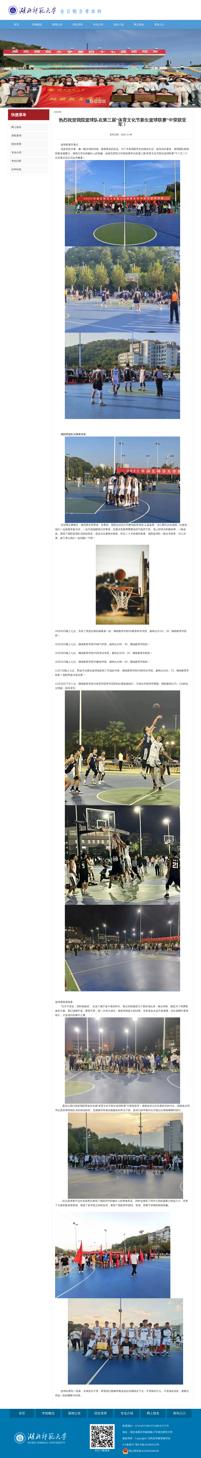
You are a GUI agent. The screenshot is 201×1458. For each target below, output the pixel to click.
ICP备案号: (128, 1444)
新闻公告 (57, 24)
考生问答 (16, 161)
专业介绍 (98, 24)
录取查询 (16, 135)
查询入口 (159, 24)
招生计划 (119, 24)
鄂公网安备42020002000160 (143, 1451)
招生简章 (78, 24)
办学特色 (16, 169)
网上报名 (139, 24)
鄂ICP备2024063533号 (147, 1444)
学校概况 (37, 24)
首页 (16, 24)
